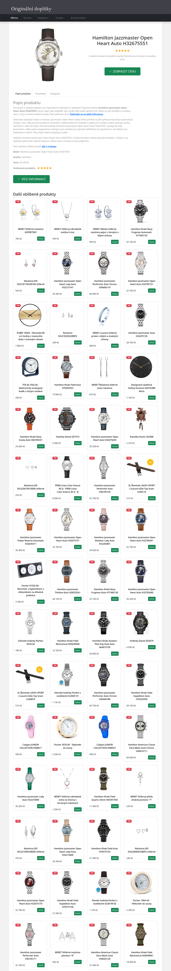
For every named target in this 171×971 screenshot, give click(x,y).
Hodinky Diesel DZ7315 (67, 436)
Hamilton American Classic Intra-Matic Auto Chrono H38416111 (141, 748)
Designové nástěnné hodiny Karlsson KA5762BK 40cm (141, 388)
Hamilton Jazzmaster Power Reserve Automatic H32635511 (31, 540)
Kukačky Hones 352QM (141, 436)
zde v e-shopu (49, 146)
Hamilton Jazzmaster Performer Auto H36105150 (104, 488)
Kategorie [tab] (55, 93)
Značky (59, 17)
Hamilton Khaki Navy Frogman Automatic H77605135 (141, 232)
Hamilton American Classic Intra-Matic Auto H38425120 (104, 955)
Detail (40, 238)
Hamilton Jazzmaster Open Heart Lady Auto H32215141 (67, 284)
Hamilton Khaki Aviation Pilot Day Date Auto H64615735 (104, 644)
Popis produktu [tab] (23, 93)
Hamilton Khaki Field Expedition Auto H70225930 (141, 696)
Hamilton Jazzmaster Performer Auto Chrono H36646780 (105, 696)
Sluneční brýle (78, 17)
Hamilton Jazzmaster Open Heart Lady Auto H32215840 (67, 851)
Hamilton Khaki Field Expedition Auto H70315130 (67, 903)
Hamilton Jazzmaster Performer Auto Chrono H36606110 (105, 284)
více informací (33, 179)
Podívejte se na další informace (86, 114)
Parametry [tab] (40, 93)
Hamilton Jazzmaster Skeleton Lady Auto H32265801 (104, 540)
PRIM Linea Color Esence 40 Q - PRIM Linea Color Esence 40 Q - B (67, 488)
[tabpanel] (73, 136)
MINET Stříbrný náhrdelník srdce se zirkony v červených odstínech (67, 799)
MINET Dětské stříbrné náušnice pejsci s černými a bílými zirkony (104, 232)
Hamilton (128, 56)
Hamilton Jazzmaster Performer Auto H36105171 (30, 955)
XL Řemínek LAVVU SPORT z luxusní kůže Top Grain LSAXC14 (141, 488)
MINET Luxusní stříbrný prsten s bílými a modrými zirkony (104, 336)
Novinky (27, 17)
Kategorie (43, 17)
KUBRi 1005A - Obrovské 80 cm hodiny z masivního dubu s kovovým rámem (31, 336)
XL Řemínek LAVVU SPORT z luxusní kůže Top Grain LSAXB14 (30, 696)
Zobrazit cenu (124, 71)
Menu (14, 18)
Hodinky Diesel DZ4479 (141, 640)
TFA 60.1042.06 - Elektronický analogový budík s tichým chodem (30, 388)
